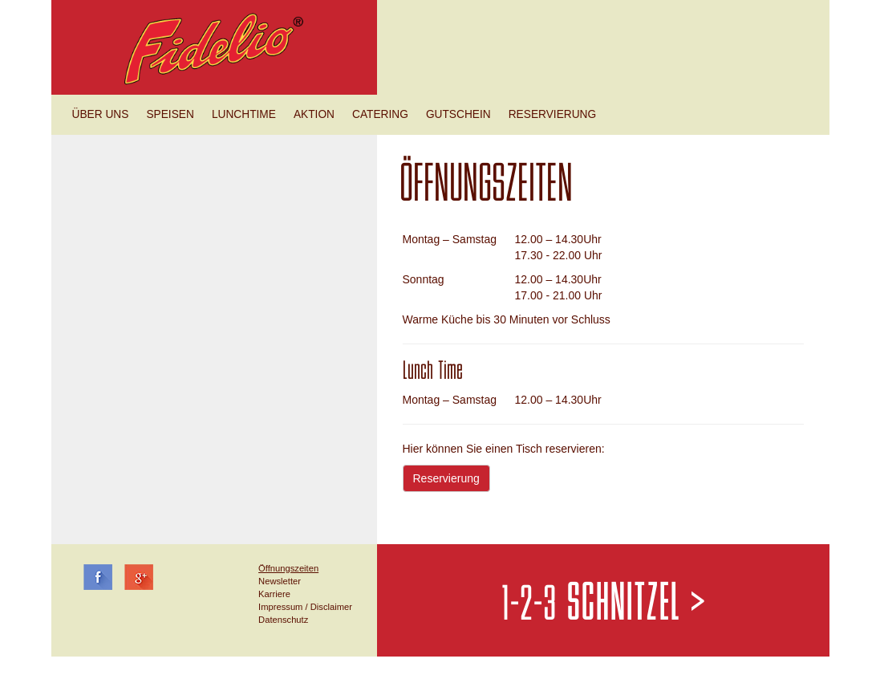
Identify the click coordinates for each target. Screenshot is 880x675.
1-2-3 (603, 605)
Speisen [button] (169, 114)
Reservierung (446, 478)
